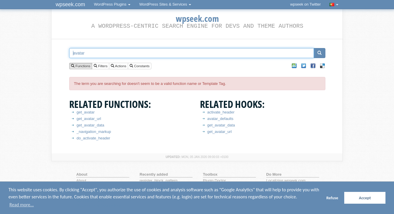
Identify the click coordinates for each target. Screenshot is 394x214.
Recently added (154, 174)
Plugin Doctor (214, 180)
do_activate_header (93, 138)
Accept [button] (365, 197)
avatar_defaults (220, 118)
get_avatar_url (89, 118)
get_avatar (86, 112)
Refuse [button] (332, 197)
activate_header (221, 112)
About (81, 180)
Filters (100, 66)
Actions (118, 66)
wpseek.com (70, 4)
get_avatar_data (90, 125)
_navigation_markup (94, 131)
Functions (80, 66)
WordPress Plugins (112, 4)
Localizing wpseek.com (286, 180)
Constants (140, 66)
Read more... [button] (21, 205)
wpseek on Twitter (305, 4)
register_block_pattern (159, 180)
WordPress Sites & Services (165, 4)
